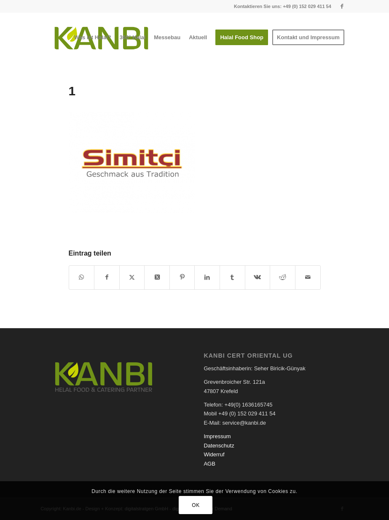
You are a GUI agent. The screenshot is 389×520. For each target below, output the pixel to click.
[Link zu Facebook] (342, 6)
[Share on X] (157, 277)
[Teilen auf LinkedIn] (207, 277)
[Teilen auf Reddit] (282, 277)
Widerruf (214, 454)
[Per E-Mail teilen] (307, 277)
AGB (209, 464)
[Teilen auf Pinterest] (182, 277)
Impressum (217, 436)
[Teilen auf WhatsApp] (81, 277)
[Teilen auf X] (132, 277)
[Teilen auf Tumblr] (232, 277)
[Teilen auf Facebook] (106, 277)
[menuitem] (92, 37)
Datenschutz (219, 445)
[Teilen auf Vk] (257, 277)
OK (196, 505)
